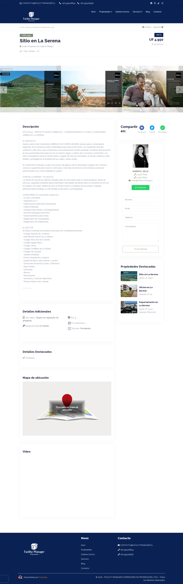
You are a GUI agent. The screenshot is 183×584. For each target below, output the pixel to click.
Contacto (157, 12)
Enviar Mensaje (140, 249)
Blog (148, 12)
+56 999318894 (67, 3)
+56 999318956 (85, 3)
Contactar (140, 187)
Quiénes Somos (122, 12)
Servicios (137, 12)
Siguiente (158, 27)
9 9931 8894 (140, 174)
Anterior (146, 27)
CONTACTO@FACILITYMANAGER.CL (37, 3)
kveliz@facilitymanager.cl (141, 180)
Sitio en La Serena (148, 274)
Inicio (93, 12)
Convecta (43, 577)
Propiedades (105, 12)
